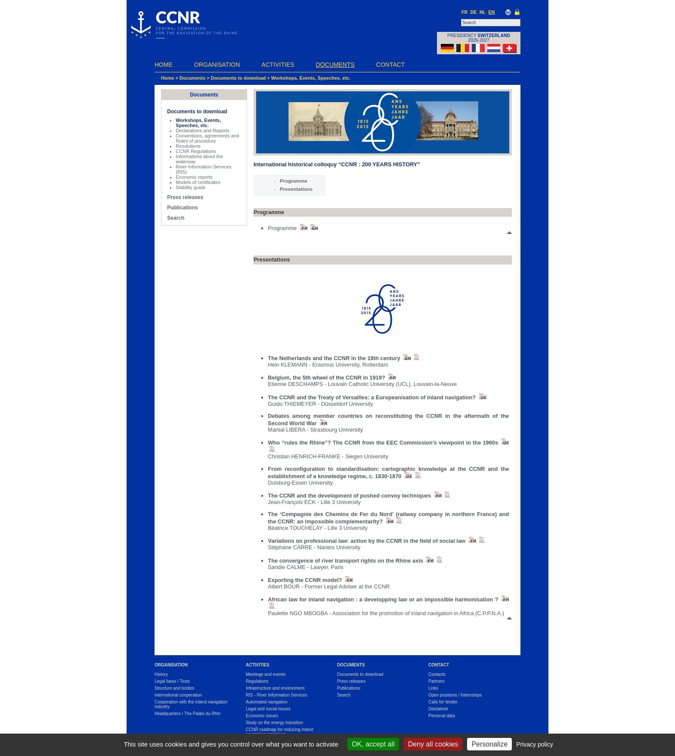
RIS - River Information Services (276, 695)
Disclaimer (438, 708)
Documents (335, 64)
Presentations (296, 189)
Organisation (217, 64)
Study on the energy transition (274, 722)
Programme (293, 181)
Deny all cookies (433, 744)
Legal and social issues (268, 708)
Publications (182, 208)
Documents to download (238, 78)
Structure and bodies (174, 688)
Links (433, 688)
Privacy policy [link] (534, 744)
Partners (436, 681)
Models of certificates (198, 182)
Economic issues (262, 715)
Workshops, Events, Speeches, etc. (310, 78)
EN (492, 12)
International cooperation (178, 695)
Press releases (185, 197)
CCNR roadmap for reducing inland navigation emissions (279, 732)
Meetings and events (265, 674)
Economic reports (194, 177)
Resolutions (188, 146)
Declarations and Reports (202, 130)
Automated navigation (267, 702)
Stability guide (190, 187)
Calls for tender (443, 702)
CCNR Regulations (196, 151)
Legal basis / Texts (172, 681)
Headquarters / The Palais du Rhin (187, 713)
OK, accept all (373, 744)
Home (164, 64)
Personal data (441, 715)
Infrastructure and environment (275, 688)
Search (175, 218)
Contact (390, 64)
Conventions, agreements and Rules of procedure (207, 138)
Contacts (436, 674)
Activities (277, 64)
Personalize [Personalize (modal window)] (489, 744)
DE (474, 12)
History (161, 674)
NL (483, 12)
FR (464, 12)
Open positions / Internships (455, 695)
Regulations (257, 681)
